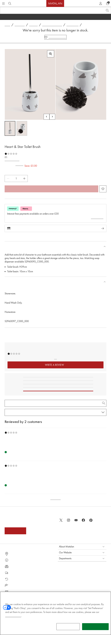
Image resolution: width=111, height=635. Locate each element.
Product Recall (16, 591)
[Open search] (107, 10)
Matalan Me (15, 585)
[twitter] (61, 520)
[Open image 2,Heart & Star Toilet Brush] (21, 128)
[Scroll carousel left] (46, 117)
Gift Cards (14, 566)
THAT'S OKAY (95, 629)
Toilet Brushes (72, 25)
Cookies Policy (13, 619)
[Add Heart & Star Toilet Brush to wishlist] (55, 37)
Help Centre (15, 560)
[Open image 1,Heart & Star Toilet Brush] (10, 128)
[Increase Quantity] (24, 178)
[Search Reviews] (55, 403)
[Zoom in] (50, 53)
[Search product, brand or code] (49, 10)
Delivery (13, 572)
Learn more (97, 217)
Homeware (20, 25)
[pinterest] (91, 520)
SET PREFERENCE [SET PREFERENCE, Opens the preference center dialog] (68, 629)
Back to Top (55, 498)
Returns (13, 579)
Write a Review (12, 160)
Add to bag (51, 188)
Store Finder (15, 553)
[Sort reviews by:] (55, 412)
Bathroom (33, 25)
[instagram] (68, 520)
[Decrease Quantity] (8, 178)
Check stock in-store (55, 228)
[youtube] (76, 520)
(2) (6, 157)
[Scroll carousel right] (52, 117)
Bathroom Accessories (52, 25)
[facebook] (83, 520)
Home (7, 25)
